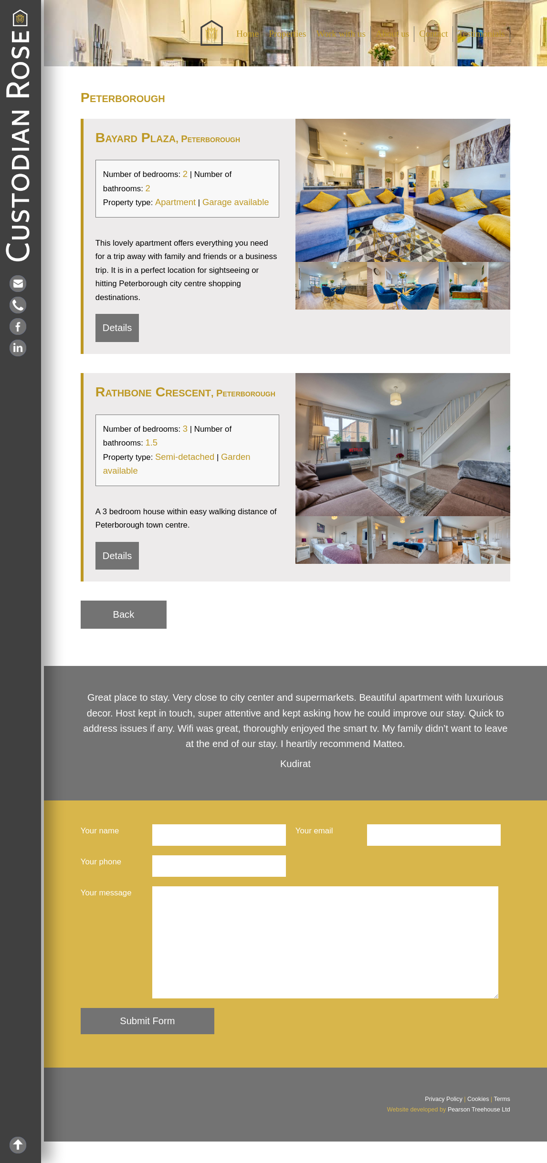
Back (123, 614)
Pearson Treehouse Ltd (479, 1131)
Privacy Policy (443, 1120)
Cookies (478, 1120)
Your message (106, 892)
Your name (100, 830)
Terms (502, 1120)
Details (117, 327)
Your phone (101, 861)
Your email (314, 830)
